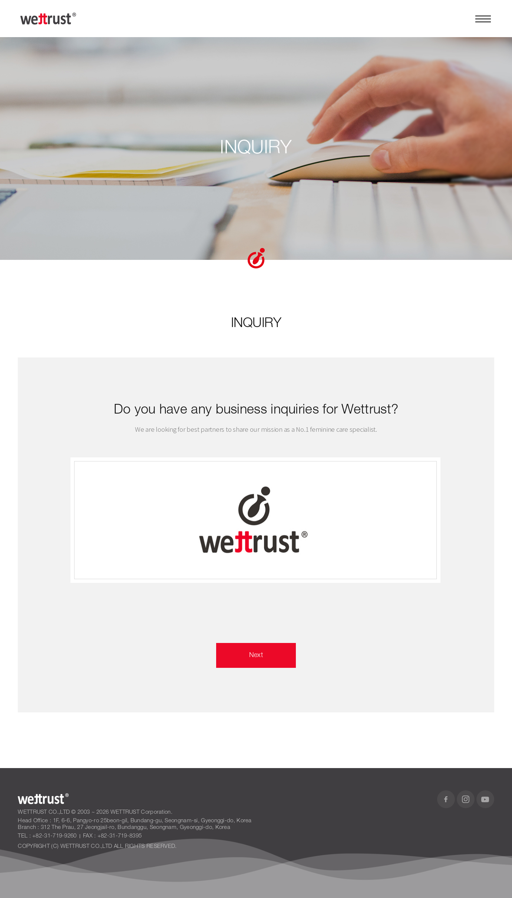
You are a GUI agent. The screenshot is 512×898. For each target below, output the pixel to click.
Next (256, 655)
